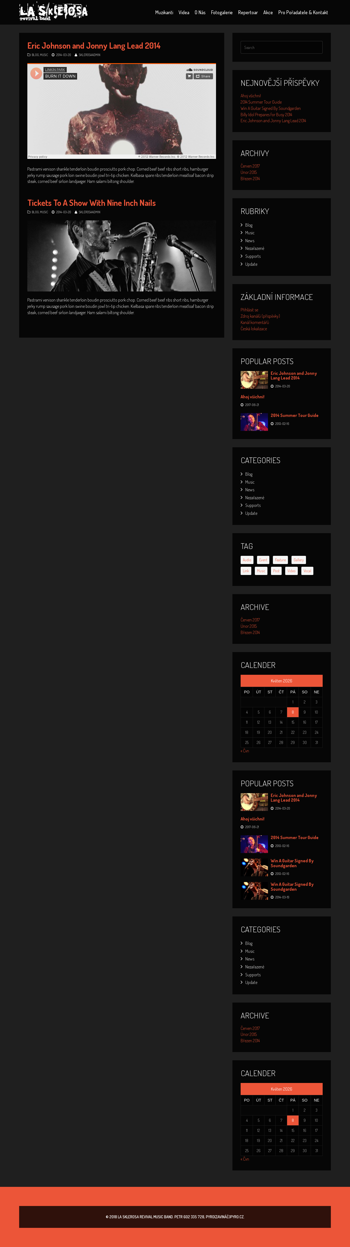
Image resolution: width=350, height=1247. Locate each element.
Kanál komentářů (255, 322)
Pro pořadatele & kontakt (303, 12)
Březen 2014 (250, 178)
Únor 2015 (249, 172)
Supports (253, 256)
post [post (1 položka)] (276, 570)
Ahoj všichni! (251, 95)
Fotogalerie (222, 12)
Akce (268, 12)
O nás (200, 12)
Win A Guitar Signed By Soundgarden (271, 108)
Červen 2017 (250, 166)
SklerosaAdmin (89, 55)
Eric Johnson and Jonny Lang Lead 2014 (94, 45)
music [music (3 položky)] (261, 570)
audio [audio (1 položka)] (247, 559)
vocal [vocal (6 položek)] (307, 570)
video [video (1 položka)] (291, 570)
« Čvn (245, 751)
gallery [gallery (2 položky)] (299, 559)
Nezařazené (254, 248)
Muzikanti (164, 12)
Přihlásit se (249, 310)
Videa (184, 12)
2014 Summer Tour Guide (261, 102)
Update (251, 264)
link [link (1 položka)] (246, 570)
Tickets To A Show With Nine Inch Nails (91, 202)
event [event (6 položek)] (263, 559)
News (249, 240)
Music (44, 55)
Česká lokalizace (254, 328)
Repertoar (248, 12)
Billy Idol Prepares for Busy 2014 (266, 114)
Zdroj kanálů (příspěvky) (260, 316)
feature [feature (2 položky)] (280, 559)
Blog (35, 55)
